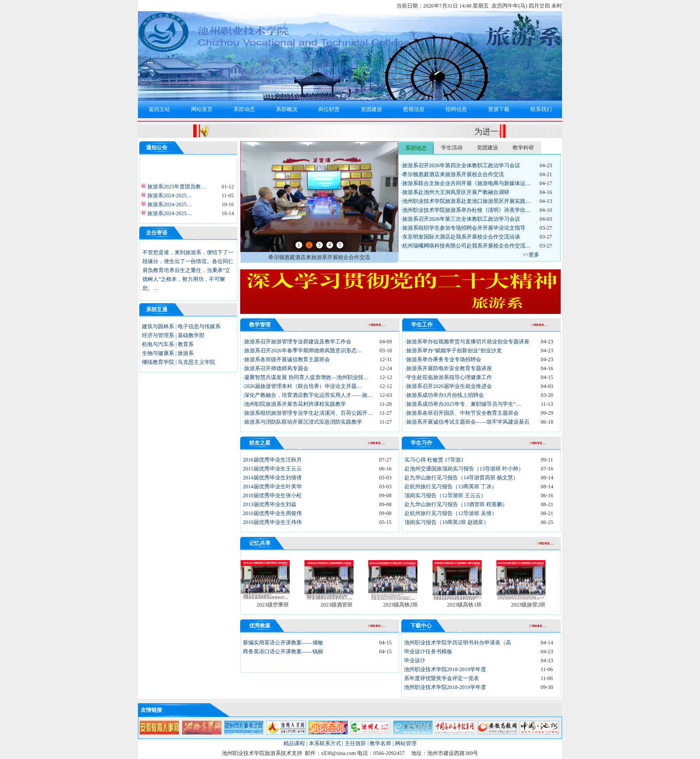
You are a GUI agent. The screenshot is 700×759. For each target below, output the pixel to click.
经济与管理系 (158, 335)
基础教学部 (191, 335)
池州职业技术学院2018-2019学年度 (445, 669)
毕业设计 (414, 660)
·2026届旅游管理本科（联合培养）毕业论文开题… (302, 386)
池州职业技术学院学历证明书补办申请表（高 (457, 642)
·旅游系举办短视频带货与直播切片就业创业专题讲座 (467, 341)
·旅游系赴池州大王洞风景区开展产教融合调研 (455, 192)
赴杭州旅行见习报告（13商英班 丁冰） (450, 486)
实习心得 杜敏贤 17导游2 (433, 460)
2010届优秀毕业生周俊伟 (272, 513)
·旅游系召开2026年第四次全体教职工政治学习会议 (460, 165)
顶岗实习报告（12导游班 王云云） (445, 495)
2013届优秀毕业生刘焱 (269, 504)
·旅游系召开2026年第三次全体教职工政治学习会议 (460, 219)
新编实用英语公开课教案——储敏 (283, 642)
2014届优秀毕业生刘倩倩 (272, 477)
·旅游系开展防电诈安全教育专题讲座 (448, 368)
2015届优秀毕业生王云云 (272, 469)
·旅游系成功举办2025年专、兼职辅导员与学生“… (463, 404)
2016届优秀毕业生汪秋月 (272, 460)
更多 (534, 255)
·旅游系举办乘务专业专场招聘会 (443, 359)
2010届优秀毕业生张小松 (272, 495)
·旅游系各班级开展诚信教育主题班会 (286, 359)
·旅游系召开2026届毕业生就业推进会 (448, 386)
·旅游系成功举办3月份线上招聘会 (444, 395)
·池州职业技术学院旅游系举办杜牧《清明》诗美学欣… (466, 210)
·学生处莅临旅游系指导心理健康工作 (448, 377)
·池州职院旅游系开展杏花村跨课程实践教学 (294, 404)
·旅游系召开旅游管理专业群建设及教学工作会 (297, 341)
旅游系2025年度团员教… (176, 189)
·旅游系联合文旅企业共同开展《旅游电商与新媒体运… (466, 183)
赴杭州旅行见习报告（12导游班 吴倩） (450, 513)
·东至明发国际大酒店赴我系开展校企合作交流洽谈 (460, 237)
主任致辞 (355, 743)
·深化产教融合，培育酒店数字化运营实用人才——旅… (308, 395)
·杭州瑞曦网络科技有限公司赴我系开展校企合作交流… (466, 246)
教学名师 (380, 743)
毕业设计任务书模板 (428, 651)
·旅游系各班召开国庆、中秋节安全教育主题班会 (462, 413)
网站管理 (406, 743)
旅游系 (186, 353)
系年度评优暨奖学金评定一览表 (441, 678)
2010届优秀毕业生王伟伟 (272, 522)
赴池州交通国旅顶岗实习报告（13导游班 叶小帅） (464, 469)
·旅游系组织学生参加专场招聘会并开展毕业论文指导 (463, 228)
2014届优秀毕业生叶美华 (272, 486)
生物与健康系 (158, 353)
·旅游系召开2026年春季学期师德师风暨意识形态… (302, 350)
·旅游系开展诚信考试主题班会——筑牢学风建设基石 (467, 422)
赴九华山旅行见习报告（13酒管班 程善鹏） (456, 504)
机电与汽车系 (158, 344)
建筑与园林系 (158, 326)
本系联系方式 (325, 743)
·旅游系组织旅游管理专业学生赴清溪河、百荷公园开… (308, 413)
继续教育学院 (158, 362)
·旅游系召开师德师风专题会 (275, 368)
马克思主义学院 (196, 362)
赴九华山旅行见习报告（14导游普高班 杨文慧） (461, 477)
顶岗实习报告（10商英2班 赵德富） (446, 522)
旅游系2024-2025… (169, 198)
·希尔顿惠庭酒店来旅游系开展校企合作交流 (452, 174)
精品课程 (294, 743)
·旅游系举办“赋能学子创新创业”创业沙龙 (453, 350)
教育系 (186, 344)
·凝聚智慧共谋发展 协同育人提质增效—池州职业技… (306, 377)
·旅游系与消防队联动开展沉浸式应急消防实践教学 (302, 422)
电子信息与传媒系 (199, 326)
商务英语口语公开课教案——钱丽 (283, 651)
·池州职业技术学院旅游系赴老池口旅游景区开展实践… (466, 201)
